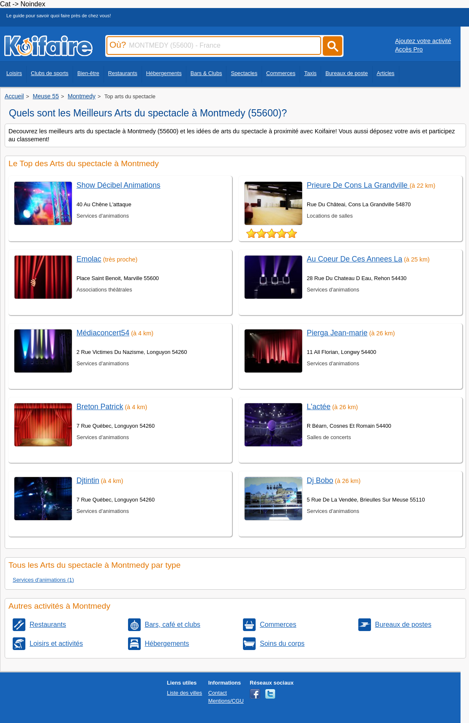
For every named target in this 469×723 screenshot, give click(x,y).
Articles (386, 73)
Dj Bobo (320, 480)
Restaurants (122, 73)
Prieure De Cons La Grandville (358, 185)
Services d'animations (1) (43, 580)
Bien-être (88, 73)
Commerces (280, 73)
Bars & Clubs (206, 73)
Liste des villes (184, 693)
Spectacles (244, 73)
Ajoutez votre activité (423, 41)
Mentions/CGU (226, 701)
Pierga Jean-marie (337, 333)
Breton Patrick (99, 406)
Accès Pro (409, 49)
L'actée (318, 406)
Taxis (310, 73)
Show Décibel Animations (118, 185)
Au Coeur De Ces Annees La (354, 259)
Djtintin (87, 480)
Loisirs (14, 73)
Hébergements (164, 73)
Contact (217, 693)
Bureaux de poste (346, 73)
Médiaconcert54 (102, 333)
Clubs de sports (49, 73)
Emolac (88, 259)
